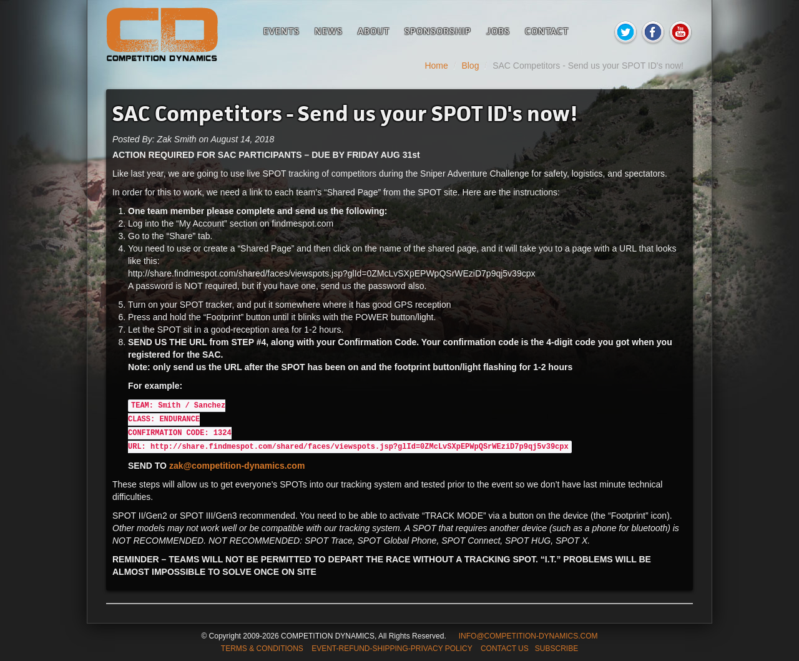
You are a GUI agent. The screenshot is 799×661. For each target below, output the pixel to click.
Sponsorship (437, 31)
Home (436, 66)
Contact (547, 31)
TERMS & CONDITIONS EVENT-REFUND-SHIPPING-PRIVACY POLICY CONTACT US (375, 648)
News (329, 31)
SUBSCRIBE (556, 648)
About (374, 31)
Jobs (498, 31)
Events (281, 31)
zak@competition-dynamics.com (237, 466)
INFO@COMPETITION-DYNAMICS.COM (528, 636)
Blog (470, 66)
